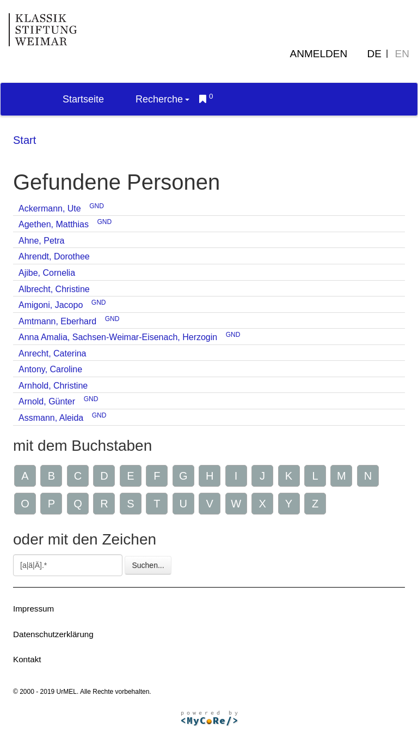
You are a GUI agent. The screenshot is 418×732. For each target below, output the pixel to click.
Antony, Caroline (50, 369)
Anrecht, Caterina (53, 353)
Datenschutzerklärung (53, 634)
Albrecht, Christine (54, 289)
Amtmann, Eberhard (57, 321)
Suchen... (148, 565)
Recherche (162, 99)
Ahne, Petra (42, 240)
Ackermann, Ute (50, 208)
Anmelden (319, 53)
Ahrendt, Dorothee (54, 256)
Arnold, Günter (47, 401)
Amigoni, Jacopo (51, 305)
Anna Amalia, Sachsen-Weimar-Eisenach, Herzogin (118, 337)
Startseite (83, 99)
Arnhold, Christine (53, 385)
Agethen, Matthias (54, 224)
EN (402, 53)
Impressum (33, 608)
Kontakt (27, 659)
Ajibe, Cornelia (47, 272)
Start (24, 140)
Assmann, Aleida (51, 417)
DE (374, 53)
